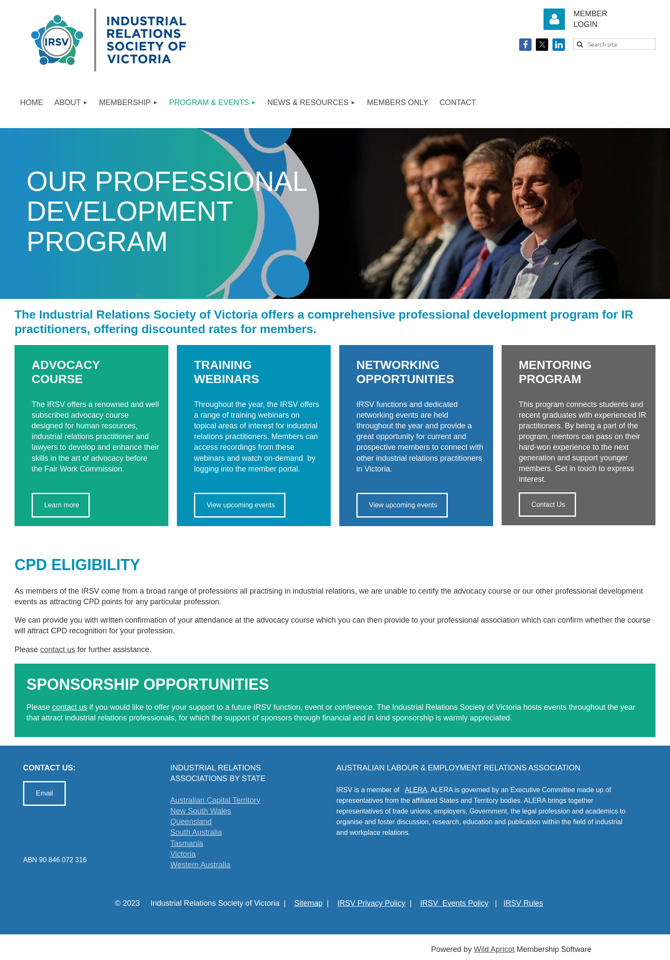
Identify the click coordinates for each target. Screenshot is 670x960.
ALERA (416, 789)
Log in (554, 19)
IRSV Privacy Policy (372, 903)
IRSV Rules (523, 903)
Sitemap (308, 903)
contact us (57, 649)
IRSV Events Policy (454, 903)
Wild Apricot (494, 949)
